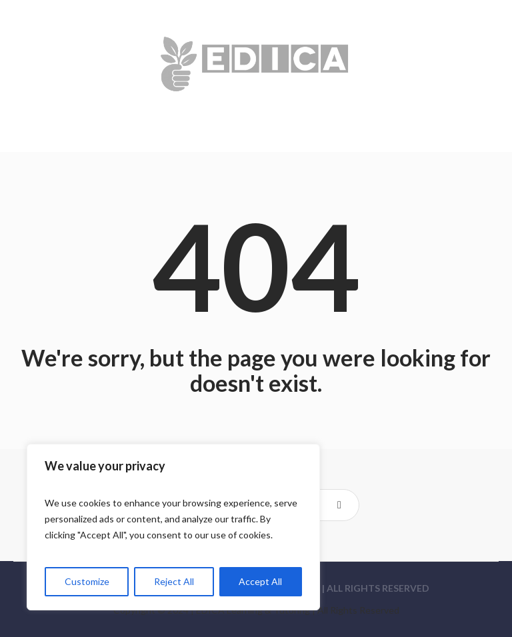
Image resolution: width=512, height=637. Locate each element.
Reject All (174, 581)
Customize (87, 581)
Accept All (260, 581)
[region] (173, 527)
